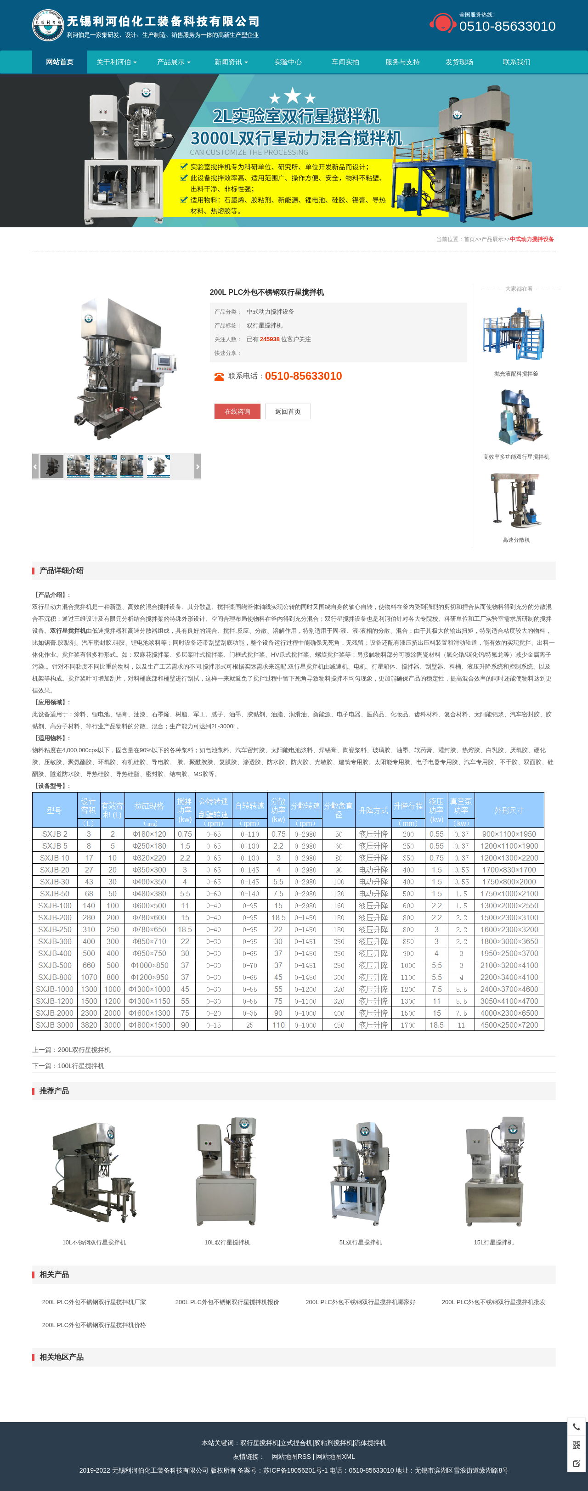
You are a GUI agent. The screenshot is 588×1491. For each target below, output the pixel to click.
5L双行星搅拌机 (360, 1242)
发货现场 (459, 62)
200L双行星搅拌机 (84, 1049)
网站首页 (60, 62)
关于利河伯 (116, 62)
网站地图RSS (291, 1456)
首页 (469, 239)
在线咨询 (237, 411)
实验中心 (288, 62)
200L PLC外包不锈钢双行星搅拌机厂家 (94, 1302)
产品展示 (174, 62)
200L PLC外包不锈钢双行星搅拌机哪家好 (360, 1302)
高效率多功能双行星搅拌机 (516, 457)
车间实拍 (345, 62)
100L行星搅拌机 (81, 1065)
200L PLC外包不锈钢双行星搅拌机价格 (94, 1325)
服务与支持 (402, 62)
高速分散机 (516, 540)
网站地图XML (335, 1456)
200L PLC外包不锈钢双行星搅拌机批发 (494, 1302)
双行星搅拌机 (265, 325)
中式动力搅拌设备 (532, 239)
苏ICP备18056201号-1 (295, 1470)
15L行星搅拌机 (494, 1242)
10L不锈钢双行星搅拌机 (94, 1242)
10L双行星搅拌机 (227, 1242)
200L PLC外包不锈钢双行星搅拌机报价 (227, 1302)
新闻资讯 (231, 62)
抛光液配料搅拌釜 (516, 374)
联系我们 (517, 62)
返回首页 (288, 411)
